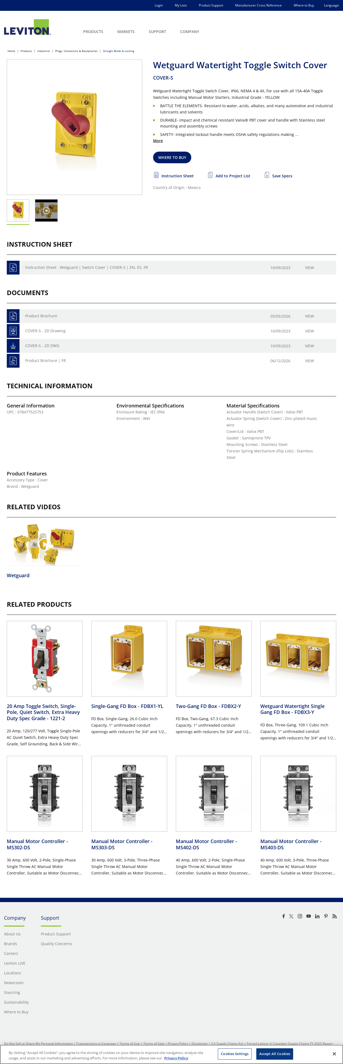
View (309, 267)
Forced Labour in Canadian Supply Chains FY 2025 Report (290, 1043)
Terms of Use (129, 1043)
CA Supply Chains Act (227, 1043)
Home (11, 51)
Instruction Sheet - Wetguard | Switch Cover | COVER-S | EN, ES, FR (86, 267)
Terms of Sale (153, 1043)
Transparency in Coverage (96, 1043)
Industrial (43, 51)
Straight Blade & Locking (118, 51)
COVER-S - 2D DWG (42, 345)
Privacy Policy (178, 1043)
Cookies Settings (234, 1053)
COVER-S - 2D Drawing (45, 330)
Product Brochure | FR (45, 360)
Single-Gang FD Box (127, 706)
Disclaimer (200, 1043)
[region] (171, 1054)
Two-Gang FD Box (208, 706)
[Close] (334, 1054)
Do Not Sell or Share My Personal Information (38, 1043)
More (158, 140)
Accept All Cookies (274, 1053)
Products (26, 51)
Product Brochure (41, 315)
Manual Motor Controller (37, 844)
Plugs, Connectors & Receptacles (76, 51)
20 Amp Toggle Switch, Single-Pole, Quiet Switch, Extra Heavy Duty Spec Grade (43, 712)
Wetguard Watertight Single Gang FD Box (292, 709)
